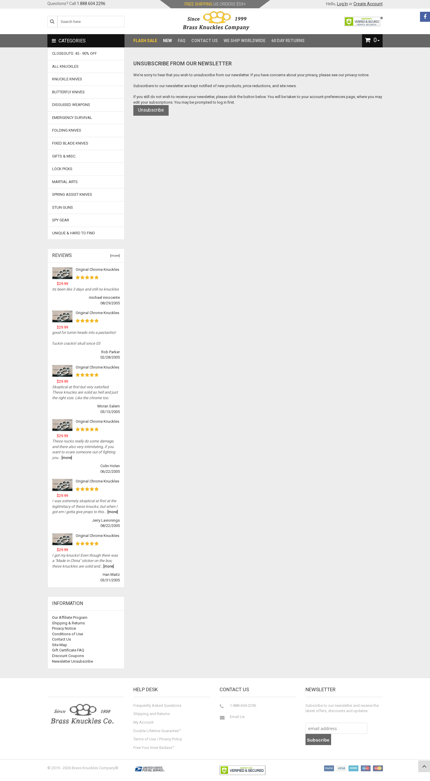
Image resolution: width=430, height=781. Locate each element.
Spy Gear (60, 220)
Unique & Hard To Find (73, 233)
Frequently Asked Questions (157, 705)
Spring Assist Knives (72, 194)
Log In (342, 3)
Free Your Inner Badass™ (154, 747)
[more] (114, 256)
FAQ (181, 40)
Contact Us (204, 40)
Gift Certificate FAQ (68, 650)
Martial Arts (65, 182)
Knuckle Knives (67, 79)
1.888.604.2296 (91, 3)
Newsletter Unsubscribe (72, 661)
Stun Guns (62, 207)
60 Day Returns (288, 40)
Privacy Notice (64, 628)
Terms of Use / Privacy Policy (157, 739)
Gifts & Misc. (64, 156)
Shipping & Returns (68, 623)
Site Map (59, 645)
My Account (143, 722)
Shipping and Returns (151, 714)
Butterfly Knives (68, 92)
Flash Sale (145, 40)
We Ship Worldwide (244, 40)
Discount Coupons (68, 656)
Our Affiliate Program (69, 617)
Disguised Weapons (71, 104)
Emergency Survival (72, 117)
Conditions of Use (67, 634)
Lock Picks (62, 169)
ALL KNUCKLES (65, 66)
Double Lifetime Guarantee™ (157, 731)
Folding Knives (66, 130)
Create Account (368, 3)
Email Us (237, 716)
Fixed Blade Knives (70, 143)
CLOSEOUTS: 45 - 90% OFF (74, 53)
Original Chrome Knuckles (97, 269)
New (167, 40)
